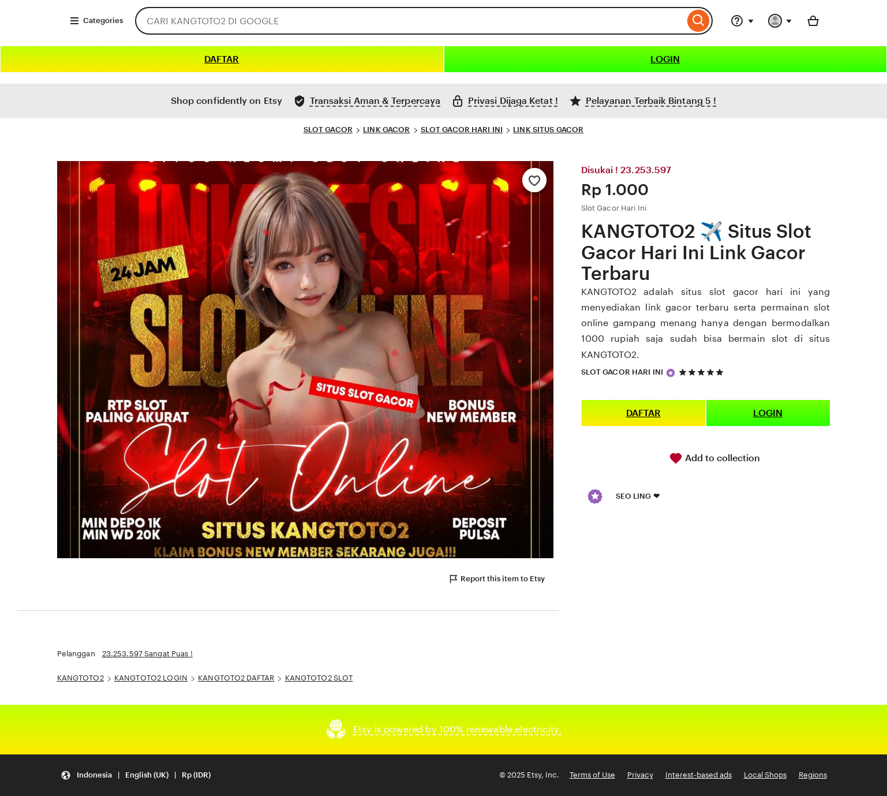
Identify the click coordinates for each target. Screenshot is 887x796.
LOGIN (665, 59)
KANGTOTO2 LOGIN (151, 678)
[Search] (698, 21)
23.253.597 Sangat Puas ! (147, 653)
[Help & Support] (742, 21)
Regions (813, 775)
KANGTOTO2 (80, 678)
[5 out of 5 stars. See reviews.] (703, 372)
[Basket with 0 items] (813, 21)
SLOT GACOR (328, 129)
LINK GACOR (386, 129)
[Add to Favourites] (534, 180)
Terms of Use (592, 775)
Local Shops (765, 775)
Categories (96, 21)
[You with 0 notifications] (780, 21)
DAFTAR (221, 59)
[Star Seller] (670, 373)
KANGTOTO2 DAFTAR (236, 678)
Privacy (640, 775)
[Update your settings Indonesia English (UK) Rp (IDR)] (135, 775)
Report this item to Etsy (496, 579)
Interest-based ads (698, 775)
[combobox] (409, 21)
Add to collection (714, 458)
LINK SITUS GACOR (548, 129)
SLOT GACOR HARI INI (462, 129)
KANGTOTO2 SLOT (319, 678)
